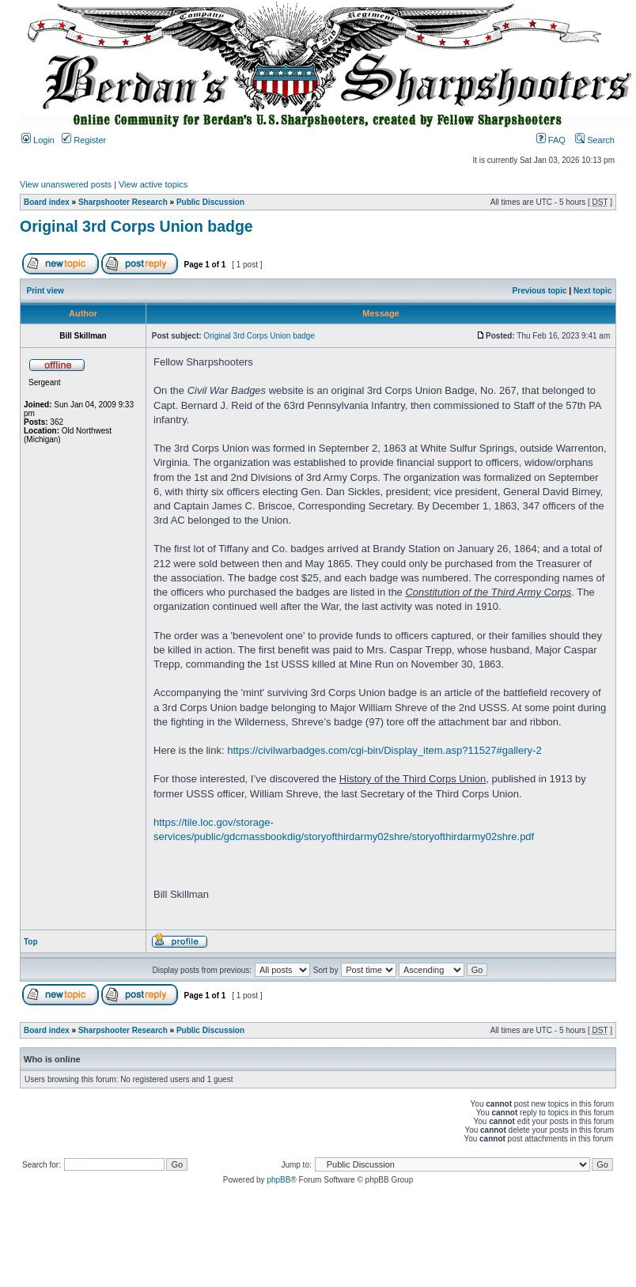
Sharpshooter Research (123, 202)
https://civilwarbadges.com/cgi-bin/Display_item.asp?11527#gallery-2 (384, 750)
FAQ (551, 140)
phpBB (278, 1179)
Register (84, 140)
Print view (45, 290)
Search (595, 140)
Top (31, 941)
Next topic (592, 290)
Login (38, 140)
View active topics (153, 184)
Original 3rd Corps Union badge (136, 226)
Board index (47, 202)
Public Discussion (210, 202)
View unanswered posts (66, 184)
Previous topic (540, 290)
